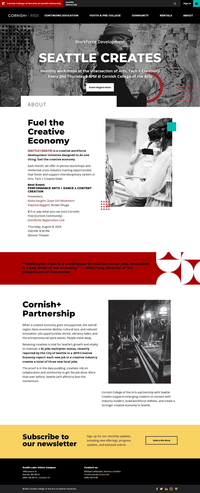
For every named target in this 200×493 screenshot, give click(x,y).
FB (157, 489)
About (188, 15)
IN (171, 489)
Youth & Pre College (105, 15)
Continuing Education (61, 15)
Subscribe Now (161, 440)
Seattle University (71, 3)
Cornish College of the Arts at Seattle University (34, 3)
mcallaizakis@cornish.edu (96, 474)
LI (166, 489)
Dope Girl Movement (60, 201)
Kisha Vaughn (37, 201)
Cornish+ (25, 15)
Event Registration (100, 87)
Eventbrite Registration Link (46, 220)
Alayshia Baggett (39, 205)
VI (176, 489)
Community (140, 15)
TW (161, 489)
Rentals (166, 15)
